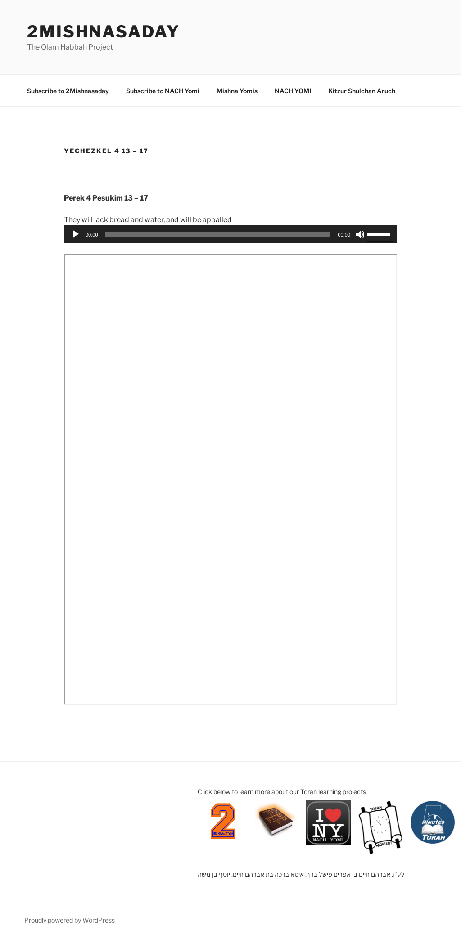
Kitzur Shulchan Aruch (361, 91)
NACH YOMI (293, 91)
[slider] (218, 234)
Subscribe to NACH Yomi (162, 91)
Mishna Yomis (237, 91)
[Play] (75, 234)
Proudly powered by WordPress (69, 920)
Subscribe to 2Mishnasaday (68, 91)
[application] (230, 234)
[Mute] (360, 234)
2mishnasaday (103, 31)
